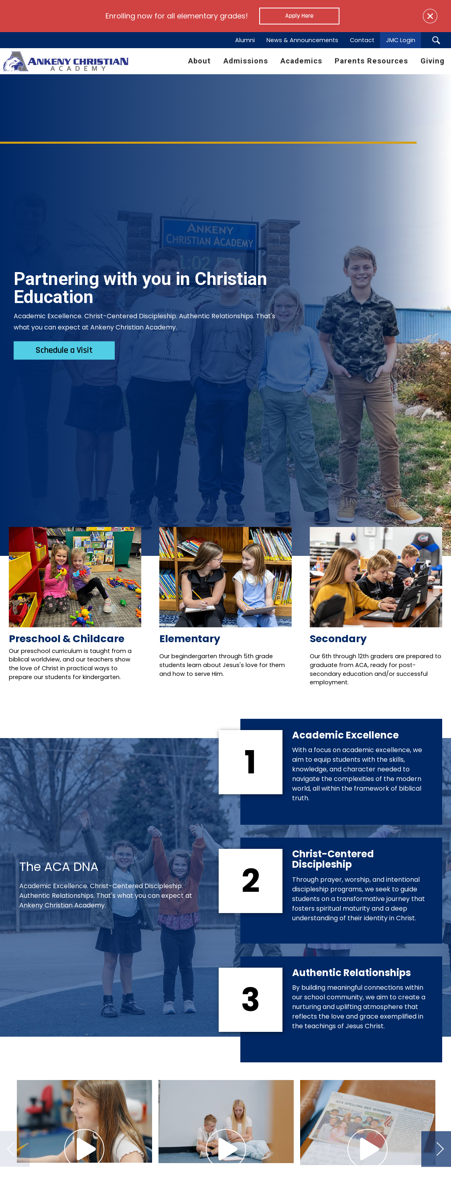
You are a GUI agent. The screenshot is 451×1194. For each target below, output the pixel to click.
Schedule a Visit (64, 350)
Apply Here (299, 16)
